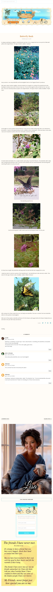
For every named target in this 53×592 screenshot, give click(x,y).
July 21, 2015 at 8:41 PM (9, 354)
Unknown (7, 363)
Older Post (47, 418)
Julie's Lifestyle (9, 353)
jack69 (6, 337)
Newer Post (5, 418)
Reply (50, 349)
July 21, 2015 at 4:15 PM (9, 339)
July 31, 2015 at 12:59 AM (9, 365)
